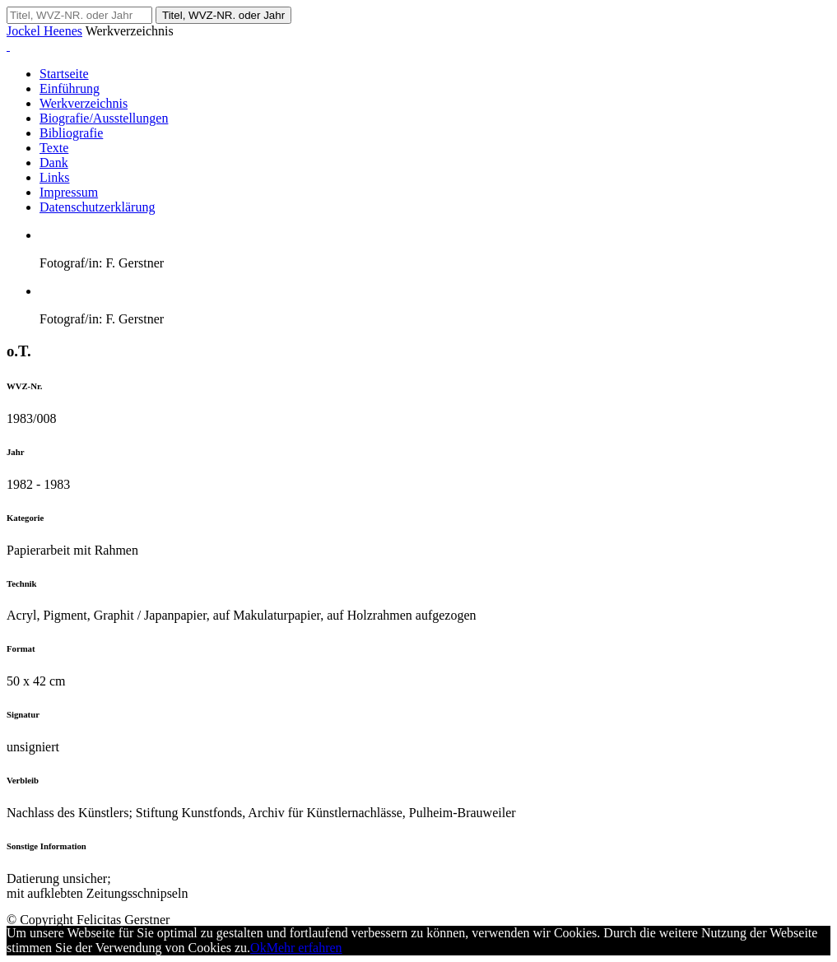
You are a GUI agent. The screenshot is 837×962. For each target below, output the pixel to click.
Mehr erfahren (304, 948)
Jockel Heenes (44, 31)
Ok (258, 948)
